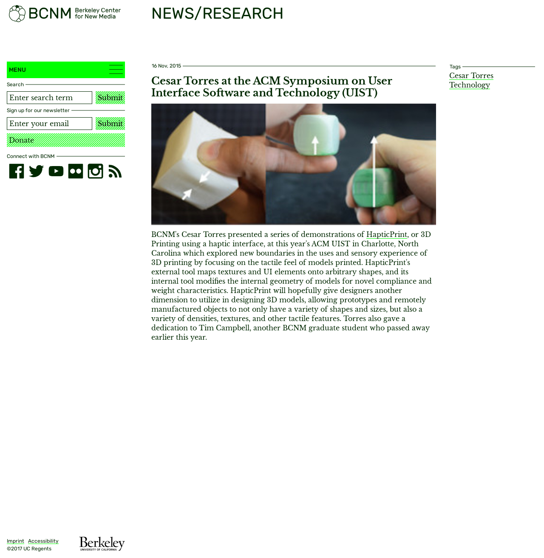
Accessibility (43, 541)
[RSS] (115, 171)
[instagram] (95, 171)
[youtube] (56, 171)
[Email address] (49, 123)
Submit (110, 97)
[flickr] (75, 171)
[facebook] (16, 171)
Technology (469, 85)
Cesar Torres (471, 75)
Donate (21, 140)
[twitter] (36, 171)
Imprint (15, 541)
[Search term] (49, 97)
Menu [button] (66, 69)
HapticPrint (386, 234)
